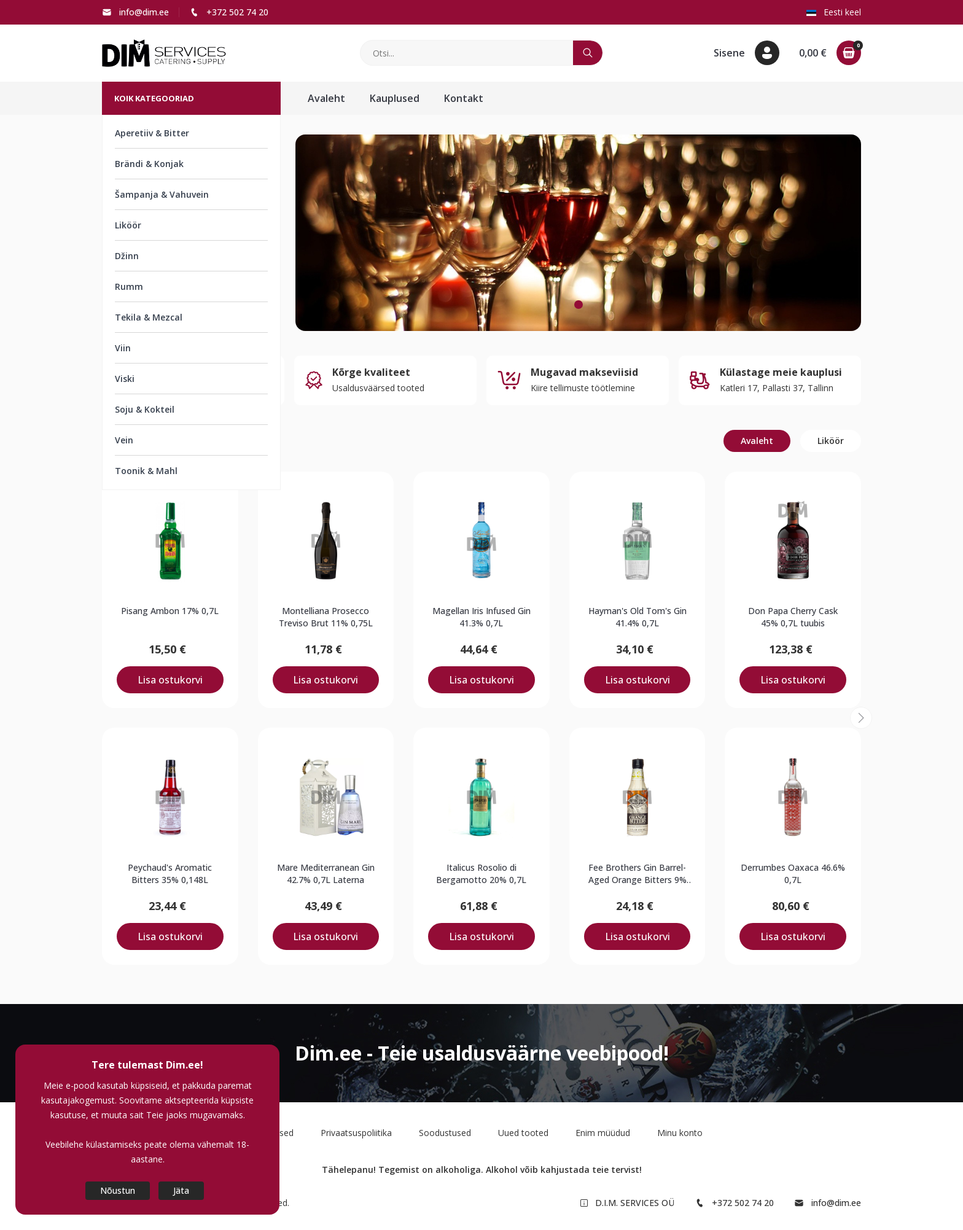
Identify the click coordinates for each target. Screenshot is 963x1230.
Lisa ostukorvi (170, 680)
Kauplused (394, 98)
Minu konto (680, 1133)
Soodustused (445, 1133)
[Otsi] (467, 53)
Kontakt (463, 98)
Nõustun (117, 1190)
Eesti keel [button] (833, 12)
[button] (746, 53)
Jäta (181, 1190)
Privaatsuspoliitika (356, 1133)
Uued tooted (523, 1133)
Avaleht (326, 98)
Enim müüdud (602, 1133)
